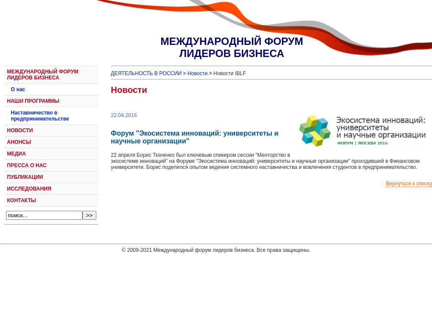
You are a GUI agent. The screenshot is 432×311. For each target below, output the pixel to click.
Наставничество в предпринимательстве (40, 116)
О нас (18, 89)
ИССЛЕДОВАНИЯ (29, 189)
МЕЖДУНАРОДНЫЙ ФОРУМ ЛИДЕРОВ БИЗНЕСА (42, 75)
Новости (197, 73)
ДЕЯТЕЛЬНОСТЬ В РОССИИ (146, 73)
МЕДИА (16, 154)
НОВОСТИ (20, 130)
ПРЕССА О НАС (27, 165)
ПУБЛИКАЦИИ (25, 177)
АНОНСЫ (19, 142)
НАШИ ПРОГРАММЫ (33, 101)
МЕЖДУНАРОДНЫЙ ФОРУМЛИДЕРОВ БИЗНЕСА (231, 47)
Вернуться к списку (409, 184)
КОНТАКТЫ (21, 200)
